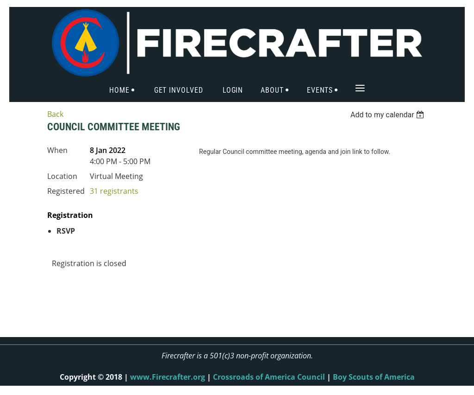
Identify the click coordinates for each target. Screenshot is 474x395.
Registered (66, 191)
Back (55, 114)
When (57, 150)
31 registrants (114, 191)
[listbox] (388, 115)
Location (62, 176)
